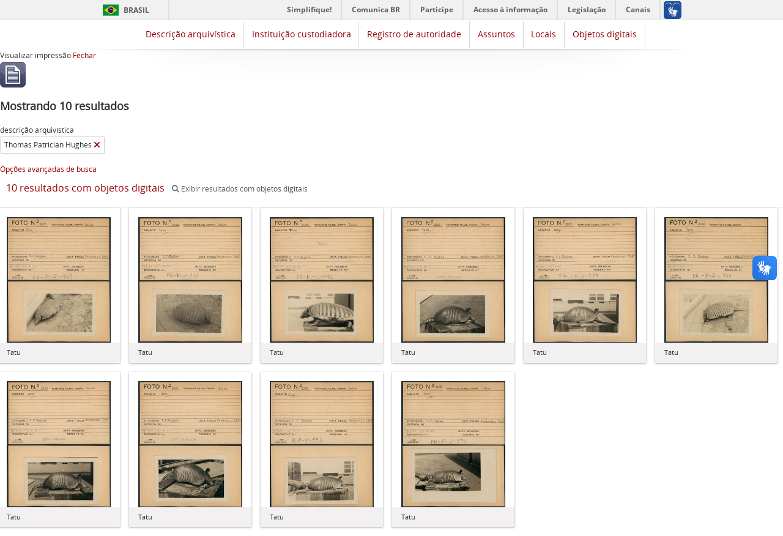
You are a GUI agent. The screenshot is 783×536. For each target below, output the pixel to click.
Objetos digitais (605, 34)
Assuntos (496, 34)
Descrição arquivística (191, 34)
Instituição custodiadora (301, 34)
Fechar (84, 55)
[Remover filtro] (97, 145)
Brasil (136, 10)
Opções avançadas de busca (48, 169)
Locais (543, 34)
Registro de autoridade (414, 34)
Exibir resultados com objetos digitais (240, 189)
